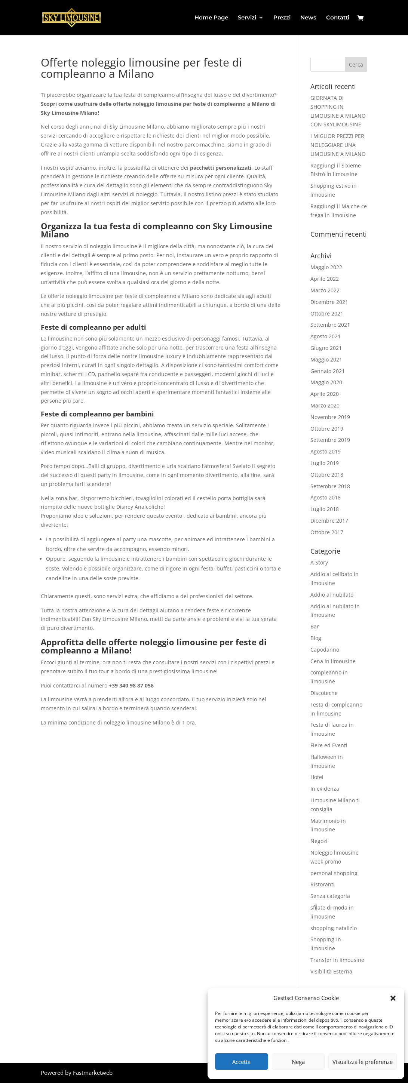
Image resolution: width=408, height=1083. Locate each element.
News (308, 18)
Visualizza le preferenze (362, 1061)
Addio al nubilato (331, 594)
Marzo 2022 (325, 290)
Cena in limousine (333, 661)
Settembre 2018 (330, 486)
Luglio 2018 (324, 509)
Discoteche (324, 692)
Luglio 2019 (324, 463)
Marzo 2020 (325, 405)
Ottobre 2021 (326, 313)
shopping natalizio (333, 928)
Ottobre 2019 (326, 428)
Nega (298, 1061)
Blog (315, 638)
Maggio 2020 (326, 382)
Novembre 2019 (330, 417)
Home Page (211, 18)
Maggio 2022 (326, 267)
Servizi (247, 18)
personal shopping (334, 873)
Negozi (319, 840)
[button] (393, 998)
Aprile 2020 (324, 393)
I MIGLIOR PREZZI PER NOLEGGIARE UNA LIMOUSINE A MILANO (338, 144)
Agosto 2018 (325, 497)
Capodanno (324, 649)
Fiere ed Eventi (328, 745)
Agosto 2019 (325, 451)
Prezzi (282, 18)
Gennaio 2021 (327, 371)
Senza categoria (330, 895)
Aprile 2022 (324, 278)
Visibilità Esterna (331, 971)
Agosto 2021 (325, 336)
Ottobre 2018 (326, 474)
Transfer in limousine (337, 959)
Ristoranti (322, 884)
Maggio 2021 (326, 359)
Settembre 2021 (330, 324)
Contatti (337, 18)
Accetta (241, 1061)
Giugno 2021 (326, 347)
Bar (314, 626)
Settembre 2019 (330, 439)
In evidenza (324, 788)
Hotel (316, 777)
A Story (319, 562)
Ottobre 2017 (326, 532)
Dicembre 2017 (329, 520)
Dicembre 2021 (329, 301)
